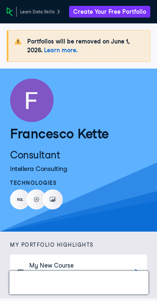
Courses (61, 282)
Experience (104, 282)
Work (27, 282)
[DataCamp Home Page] (10, 12)
